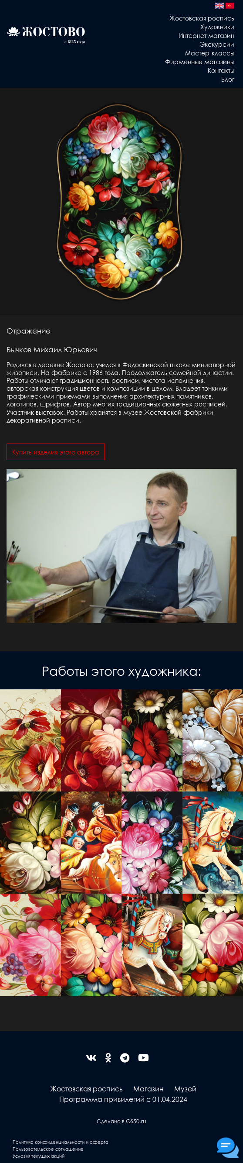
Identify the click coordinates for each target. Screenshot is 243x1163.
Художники (217, 27)
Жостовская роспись (201, 18)
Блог (227, 79)
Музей (185, 1088)
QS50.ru (136, 1121)
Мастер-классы (209, 53)
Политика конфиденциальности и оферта (60, 1142)
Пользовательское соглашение (48, 1149)
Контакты (221, 70)
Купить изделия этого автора (55, 452)
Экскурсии (217, 44)
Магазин (148, 1088)
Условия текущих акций (38, 1156)
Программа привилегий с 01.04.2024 (123, 1099)
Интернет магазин (206, 35)
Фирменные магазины (199, 61)
